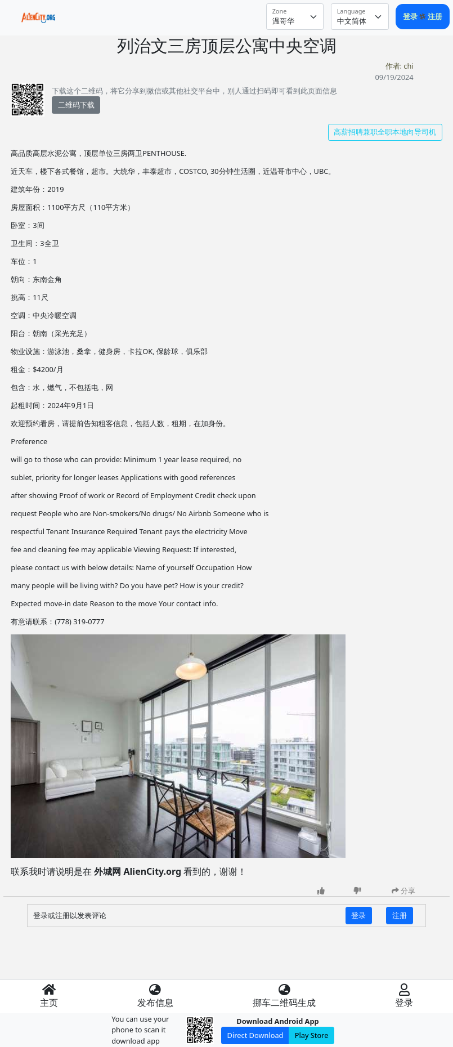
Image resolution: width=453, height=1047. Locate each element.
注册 (435, 16)
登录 (411, 16)
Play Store (312, 1035)
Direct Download (255, 1035)
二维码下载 (76, 105)
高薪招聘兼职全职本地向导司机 (385, 132)
